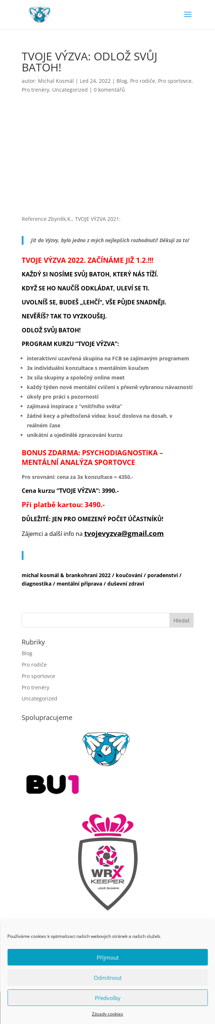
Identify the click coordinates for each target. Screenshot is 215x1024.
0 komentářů (109, 89)
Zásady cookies (107, 1014)
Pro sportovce (174, 80)
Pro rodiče (142, 80)
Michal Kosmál (56, 80)
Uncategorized (70, 89)
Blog (122, 80)
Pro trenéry (35, 89)
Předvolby (108, 998)
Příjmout (108, 957)
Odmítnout (108, 977)
